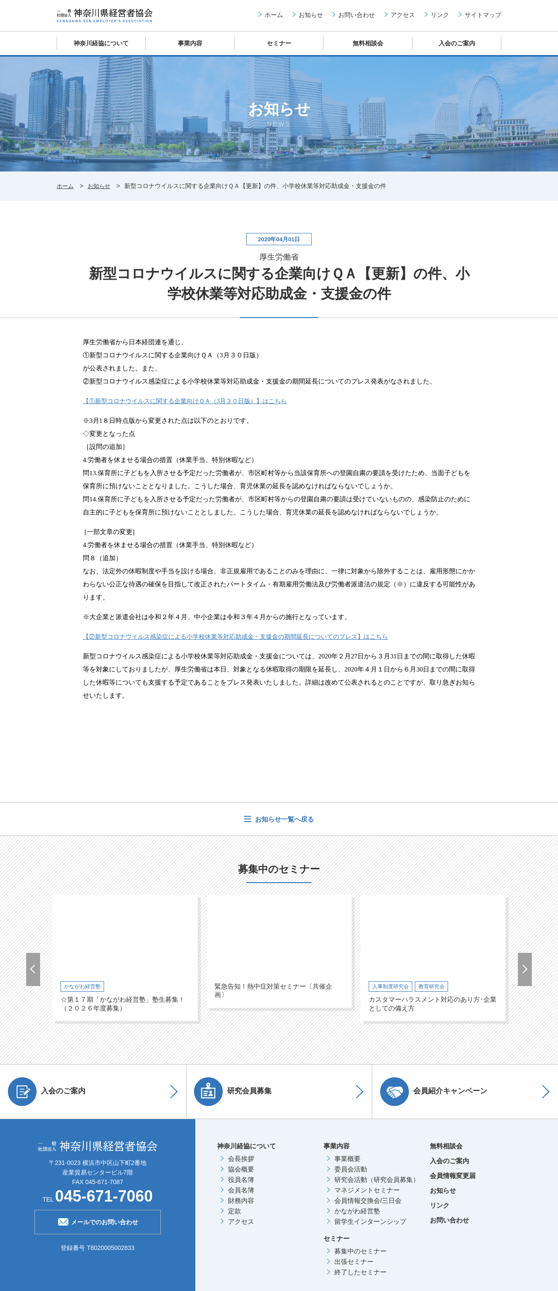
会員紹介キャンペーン (436, 1098)
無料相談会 (368, 50)
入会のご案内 (456, 50)
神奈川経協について (101, 50)
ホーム (274, 17)
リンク (440, 17)
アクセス (403, 17)
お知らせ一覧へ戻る (283, 825)
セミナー (279, 50)
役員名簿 (241, 1186)
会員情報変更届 (453, 1182)
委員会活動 (350, 1175)
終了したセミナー (360, 1278)
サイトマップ (483, 17)
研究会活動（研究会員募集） (376, 1186)
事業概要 (347, 1165)
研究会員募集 (236, 1098)
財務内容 (241, 1207)
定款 (234, 1217)
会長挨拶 (241, 1165)
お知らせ (311, 17)
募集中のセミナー (360, 1257)
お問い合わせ (356, 17)
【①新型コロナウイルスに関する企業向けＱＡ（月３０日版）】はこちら (192, 407)
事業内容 (190, 50)
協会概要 (241, 1175)
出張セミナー (354, 1268)
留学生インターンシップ (370, 1228)
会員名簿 (241, 1196)
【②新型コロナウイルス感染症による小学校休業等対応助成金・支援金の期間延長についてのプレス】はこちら (246, 643)
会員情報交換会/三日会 (367, 1207)
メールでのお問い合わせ (98, 1228)
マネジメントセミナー (367, 1196)
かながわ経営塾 (357, 1217)
